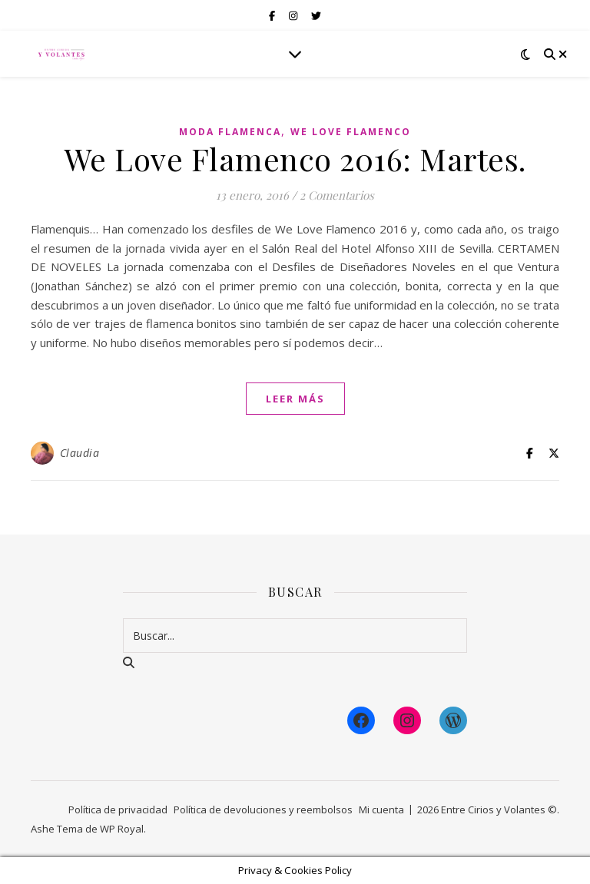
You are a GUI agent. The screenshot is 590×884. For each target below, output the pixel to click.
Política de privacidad (117, 809)
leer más (295, 399)
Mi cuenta (381, 809)
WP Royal (122, 829)
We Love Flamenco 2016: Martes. (295, 158)
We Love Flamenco (350, 131)
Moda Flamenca (230, 131)
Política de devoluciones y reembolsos (263, 809)
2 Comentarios (337, 195)
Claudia (80, 452)
